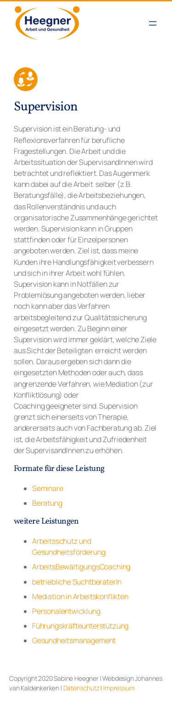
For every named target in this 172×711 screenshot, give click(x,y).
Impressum (118, 688)
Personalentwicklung (66, 611)
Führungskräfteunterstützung (80, 626)
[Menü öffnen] (152, 23)
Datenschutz (81, 688)
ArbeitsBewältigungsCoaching (81, 567)
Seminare (47, 488)
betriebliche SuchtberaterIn (77, 582)
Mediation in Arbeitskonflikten (80, 596)
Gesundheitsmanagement (74, 640)
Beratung (47, 503)
